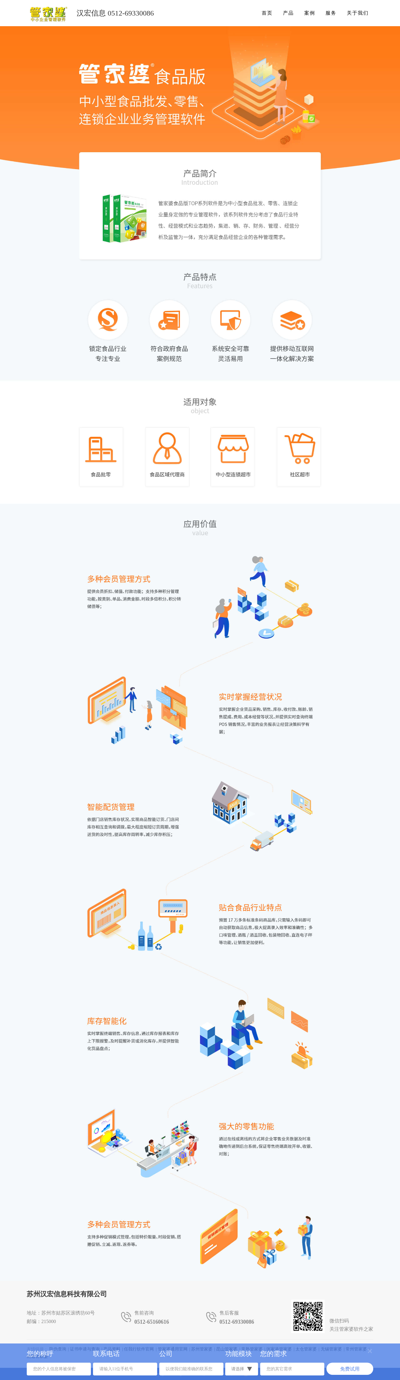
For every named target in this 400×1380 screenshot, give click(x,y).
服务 (331, 13)
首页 (267, 13)
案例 (309, 13)
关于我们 (358, 13)
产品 (288, 13)
